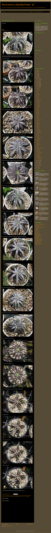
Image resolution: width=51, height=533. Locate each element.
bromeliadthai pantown (38, 238)
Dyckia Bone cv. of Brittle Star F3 (9, 495)
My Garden (38, 101)
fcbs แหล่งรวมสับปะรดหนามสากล (40, 227)
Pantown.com (37, 237)
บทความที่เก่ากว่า (29, 524)
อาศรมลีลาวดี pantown (38, 240)
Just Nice (38, 127)
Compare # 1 (38, 149)
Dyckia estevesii (23, 495)
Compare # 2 (38, 144)
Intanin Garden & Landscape (39, 225)
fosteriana (38, 124)
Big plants (38, 112)
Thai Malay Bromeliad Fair (38, 11)
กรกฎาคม (38, 84)
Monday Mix (38, 123)
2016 (37, 76)
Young (38, 99)
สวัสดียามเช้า (39, 156)
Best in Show (24, 11)
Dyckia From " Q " (6, 30)
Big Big (38, 96)
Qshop (20, 11)
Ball (37, 134)
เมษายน (38, 161)
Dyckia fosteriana (28, 495)
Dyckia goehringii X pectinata (6, 496)
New (37, 121)
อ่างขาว (38, 90)
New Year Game (41, 197)
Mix (37, 145)
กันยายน (38, 82)
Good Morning (39, 151)
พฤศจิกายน (38, 79)
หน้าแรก (17, 524)
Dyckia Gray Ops (13, 496)
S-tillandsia (36, 230)
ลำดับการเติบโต (39, 100)
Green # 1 (38, 107)
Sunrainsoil (36, 228)
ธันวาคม (38, 78)
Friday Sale (40, 191)
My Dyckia (38, 139)
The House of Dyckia (38, 236)
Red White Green (39, 138)
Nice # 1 (38, 118)
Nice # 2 (38, 117)
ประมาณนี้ (38, 89)
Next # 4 (38, 111)
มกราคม (38, 165)
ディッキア (24, 496)
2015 (37, 77)
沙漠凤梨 (27, 496)
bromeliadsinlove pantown (38, 239)
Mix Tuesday (38, 105)
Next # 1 (38, 116)
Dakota (38, 122)
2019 (37, 72)
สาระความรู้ (10, 11)
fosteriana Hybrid (39, 157)
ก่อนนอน (38, 133)
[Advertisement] (18, 16)
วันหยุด (38, 146)
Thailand (40, 182)
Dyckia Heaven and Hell (19, 496)
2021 (37, 70)
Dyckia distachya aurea (18, 495)
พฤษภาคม (38, 160)
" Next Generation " (41, 211)
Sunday (38, 110)
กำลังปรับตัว (38, 135)
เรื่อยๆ (37, 95)
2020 (37, 71)
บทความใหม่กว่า (5, 524)
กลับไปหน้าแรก (4, 11)
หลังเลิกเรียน (40, 177)
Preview (38, 88)
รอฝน (40, 172)
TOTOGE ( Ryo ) (37, 229)
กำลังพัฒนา (38, 129)
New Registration (15, 11)
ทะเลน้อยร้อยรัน (30, 11)
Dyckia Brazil (37, 226)
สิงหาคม (38, 83)
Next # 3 (38, 113)
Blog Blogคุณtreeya (38, 235)
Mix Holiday (38, 94)
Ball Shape (38, 140)
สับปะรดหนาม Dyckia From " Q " (18, 4)
